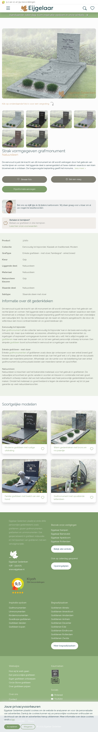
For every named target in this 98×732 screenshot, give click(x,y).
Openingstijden (61, 566)
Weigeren (28, 727)
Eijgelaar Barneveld (60, 534)
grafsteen (14, 342)
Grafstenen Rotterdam (62, 634)
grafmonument (13, 330)
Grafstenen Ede (58, 627)
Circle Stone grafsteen (20, 682)
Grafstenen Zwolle (60, 638)
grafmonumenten (17, 352)
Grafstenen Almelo (60, 608)
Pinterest (57, 695)
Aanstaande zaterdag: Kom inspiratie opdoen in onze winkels (49, 15)
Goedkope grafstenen (20, 619)
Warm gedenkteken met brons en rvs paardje (70, 449)
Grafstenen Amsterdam (62, 615)
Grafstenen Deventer (61, 623)
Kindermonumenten (18, 615)
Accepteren (12, 727)
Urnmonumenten (17, 611)
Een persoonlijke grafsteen (22, 675)
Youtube (57, 699)
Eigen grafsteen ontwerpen (22, 679)
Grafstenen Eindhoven (62, 630)
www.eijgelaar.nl (16, 569)
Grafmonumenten (17, 608)
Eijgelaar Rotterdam (60, 541)
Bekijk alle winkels (62, 549)
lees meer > (80, 168)
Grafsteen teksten (17, 623)
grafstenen (7, 339)
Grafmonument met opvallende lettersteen (69, 498)
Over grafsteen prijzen (19, 686)
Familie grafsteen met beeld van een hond (22, 498)
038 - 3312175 (15, 565)
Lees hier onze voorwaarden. (23, 226)
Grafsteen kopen (17, 627)
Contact (13, 699)
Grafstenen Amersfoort (62, 611)
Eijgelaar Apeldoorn (60, 537)
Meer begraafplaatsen (64, 646)
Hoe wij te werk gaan (19, 671)
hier (13, 719)
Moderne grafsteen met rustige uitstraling (20, 449)
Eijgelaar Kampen (59, 530)
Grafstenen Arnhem (60, 619)
